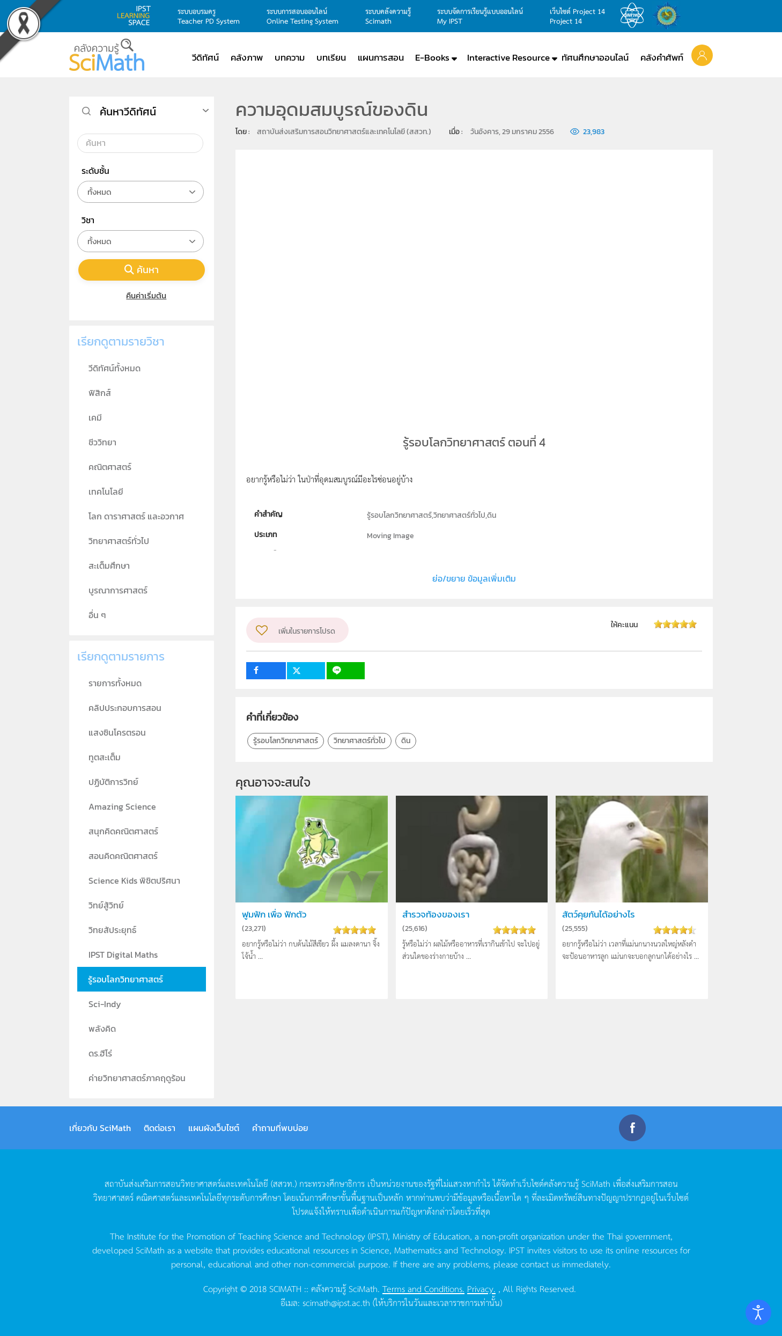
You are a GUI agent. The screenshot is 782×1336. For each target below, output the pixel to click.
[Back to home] (106, 55)
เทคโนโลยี (105, 491)
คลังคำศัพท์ (661, 57)
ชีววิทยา (102, 442)
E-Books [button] (432, 57)
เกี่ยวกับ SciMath (100, 1127)
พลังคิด (102, 1028)
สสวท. (635, 15)
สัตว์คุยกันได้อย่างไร (598, 914)
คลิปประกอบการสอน (124, 707)
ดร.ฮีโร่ (100, 1053)
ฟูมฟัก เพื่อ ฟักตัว (274, 914)
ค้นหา (141, 269)
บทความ (290, 57)
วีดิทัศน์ (205, 57)
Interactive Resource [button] (508, 57)
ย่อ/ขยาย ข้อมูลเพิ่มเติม (474, 578)
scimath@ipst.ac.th (336, 1302)
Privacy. (481, 1288)
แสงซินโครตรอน (117, 732)
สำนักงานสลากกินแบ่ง (669, 15)
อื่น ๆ (97, 614)
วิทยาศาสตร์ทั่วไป (360, 740)
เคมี (95, 417)
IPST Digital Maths (123, 954)
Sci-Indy (104, 1003)
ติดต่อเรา (159, 1127)
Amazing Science (122, 806)
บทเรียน (331, 57)
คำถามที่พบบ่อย (280, 1127)
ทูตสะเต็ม (104, 757)
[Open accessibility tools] (758, 1312)
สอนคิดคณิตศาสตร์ (123, 855)
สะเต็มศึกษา (109, 565)
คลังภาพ (247, 57)
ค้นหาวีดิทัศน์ (128, 112)
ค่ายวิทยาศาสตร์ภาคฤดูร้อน (137, 1077)
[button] (702, 54)
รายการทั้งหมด (115, 683)
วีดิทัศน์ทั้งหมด (114, 368)
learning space (136, 15)
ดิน (405, 740)
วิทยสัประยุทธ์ (112, 929)
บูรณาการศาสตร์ (117, 590)
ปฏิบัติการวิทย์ (113, 781)
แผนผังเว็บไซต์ (213, 1127)
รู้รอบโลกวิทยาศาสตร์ (285, 740)
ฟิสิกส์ (99, 392)
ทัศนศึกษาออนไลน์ (595, 57)
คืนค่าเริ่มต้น (142, 295)
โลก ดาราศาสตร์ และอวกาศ (136, 516)
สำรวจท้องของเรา (435, 914)
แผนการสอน (381, 57)
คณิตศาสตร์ (109, 466)
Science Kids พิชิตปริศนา (134, 880)
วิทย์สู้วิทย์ (106, 905)
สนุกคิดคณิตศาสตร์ (123, 831)
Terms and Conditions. (423, 1288)
